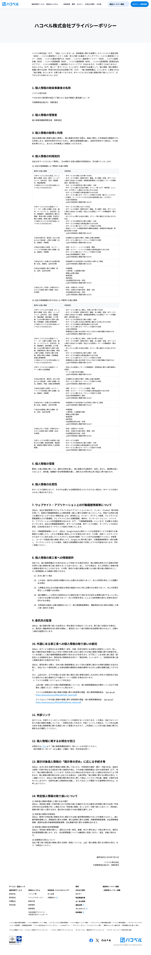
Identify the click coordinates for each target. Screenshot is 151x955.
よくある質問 (80, 901)
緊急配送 (12, 897)
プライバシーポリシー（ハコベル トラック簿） (87, 925)
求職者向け (52, 897)
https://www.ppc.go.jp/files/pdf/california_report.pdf (58, 702)
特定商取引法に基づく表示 (130, 925)
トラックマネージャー (36, 897)
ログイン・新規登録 (139, 4)
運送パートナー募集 (116, 4)
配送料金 (12, 894)
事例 (73, 4)
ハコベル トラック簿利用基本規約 (100, 922)
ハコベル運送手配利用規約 (17, 922)
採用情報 (79, 912)
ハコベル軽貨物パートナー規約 (37, 922)
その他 (98, 4)
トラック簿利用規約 (119, 922)
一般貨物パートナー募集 (111, 890)
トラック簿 (32, 894)
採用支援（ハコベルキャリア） (59, 890)
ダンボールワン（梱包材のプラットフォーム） (90, 930)
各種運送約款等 (27, 925)
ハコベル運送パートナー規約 (79, 922)
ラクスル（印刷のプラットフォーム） (37, 930)
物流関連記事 (80, 897)
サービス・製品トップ (17, 886)
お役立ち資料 (90, 4)
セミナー (80, 4)
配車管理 (31, 905)
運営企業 (79, 905)
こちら (44, 746)
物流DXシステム (52, 4)
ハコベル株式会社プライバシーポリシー (46, 925)
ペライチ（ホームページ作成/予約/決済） (119, 930)
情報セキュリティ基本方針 (111, 925)
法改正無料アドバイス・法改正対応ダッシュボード (38, 913)
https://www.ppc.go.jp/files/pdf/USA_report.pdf (56, 694)
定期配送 (12, 901)
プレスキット (80, 908)
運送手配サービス (38, 4)
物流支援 (12, 905)
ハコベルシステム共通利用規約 (59, 922)
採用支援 (66, 4)
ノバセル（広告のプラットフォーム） (62, 930)
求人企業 (51, 894)
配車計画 (31, 901)
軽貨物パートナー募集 (111, 886)
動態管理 (31, 908)
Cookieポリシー (65, 925)
